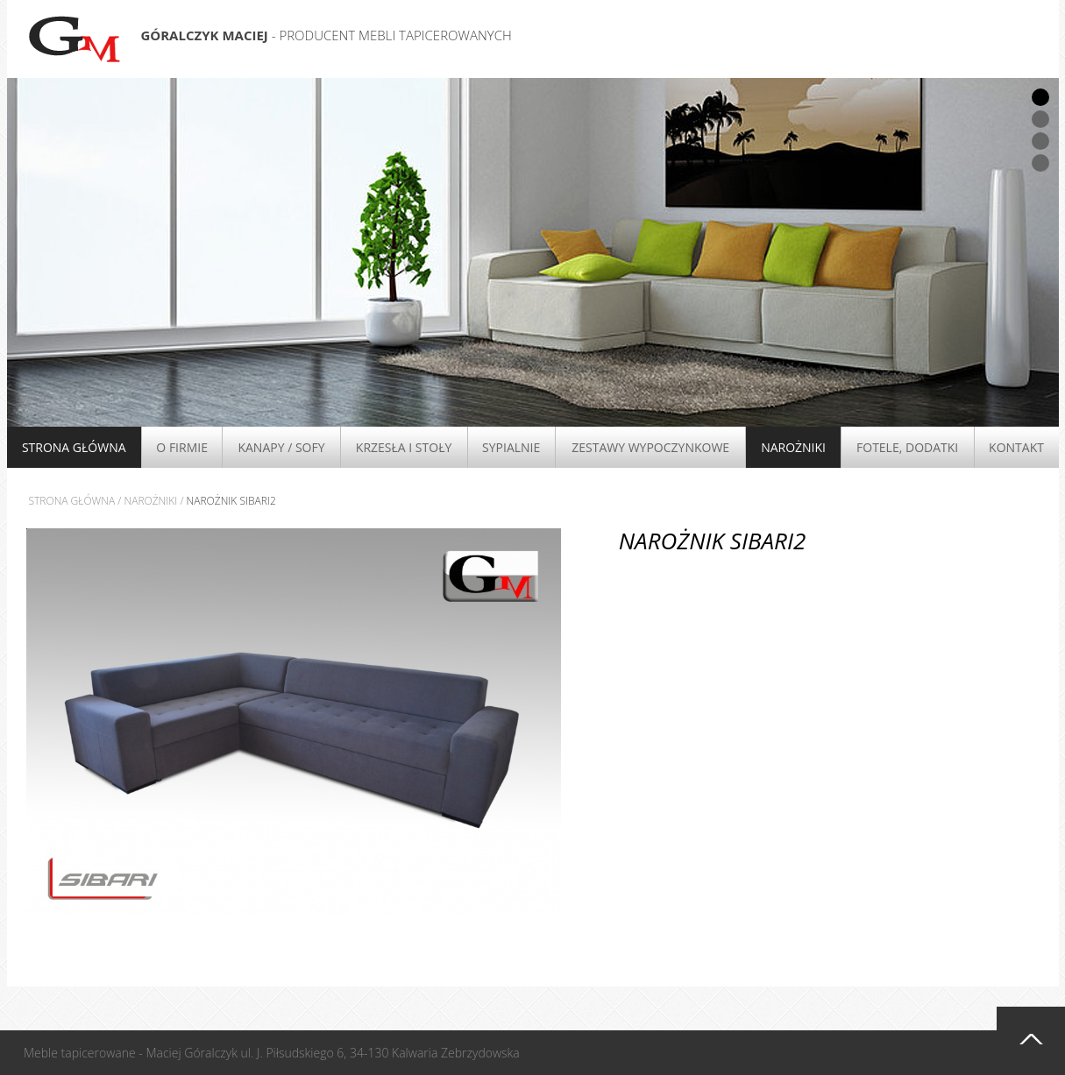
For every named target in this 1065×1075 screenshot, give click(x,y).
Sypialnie (511, 447)
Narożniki (793, 447)
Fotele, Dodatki (907, 447)
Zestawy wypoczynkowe (650, 447)
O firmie (182, 447)
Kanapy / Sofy (281, 447)
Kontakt (1016, 447)
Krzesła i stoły (403, 447)
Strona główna (74, 447)
